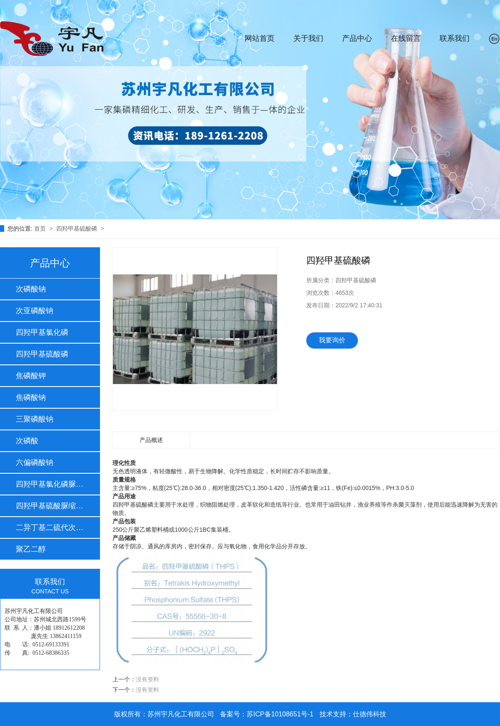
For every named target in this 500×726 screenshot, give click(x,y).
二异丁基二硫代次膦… (49, 527)
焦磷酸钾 (31, 376)
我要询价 (332, 340)
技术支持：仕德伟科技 (353, 714)
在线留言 (406, 38)
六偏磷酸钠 (34, 462)
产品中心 (357, 38)
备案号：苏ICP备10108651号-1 (266, 714)
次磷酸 (27, 441)
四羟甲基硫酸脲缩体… (49, 506)
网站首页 (260, 38)
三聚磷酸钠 (34, 419)
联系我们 (455, 38)
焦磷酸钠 (31, 397)
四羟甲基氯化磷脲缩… (49, 484)
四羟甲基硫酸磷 (77, 228)
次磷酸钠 (31, 289)
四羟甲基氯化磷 (42, 332)
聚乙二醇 (31, 549)
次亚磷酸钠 (34, 310)
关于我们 (308, 38)
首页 (41, 228)
